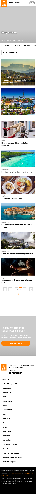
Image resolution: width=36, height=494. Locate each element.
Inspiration (26, 45)
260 (31, 289)
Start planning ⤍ (16, 343)
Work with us (8, 401)
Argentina (7, 440)
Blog (5, 405)
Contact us (7, 392)
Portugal (6, 418)
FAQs (5, 397)
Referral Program (9, 462)
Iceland (5, 427)
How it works (14, 2)
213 (17, 289)
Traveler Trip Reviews (11, 453)
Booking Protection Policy (12, 457)
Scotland (6, 435)
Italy (4, 414)
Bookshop (7, 388)
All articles (5, 45)
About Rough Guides (10, 384)
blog (15, 40)
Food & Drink (16, 45)
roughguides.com (6, 40)
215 (25, 289)
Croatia (6, 423)
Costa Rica (7, 431)
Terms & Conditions (15, 473)
